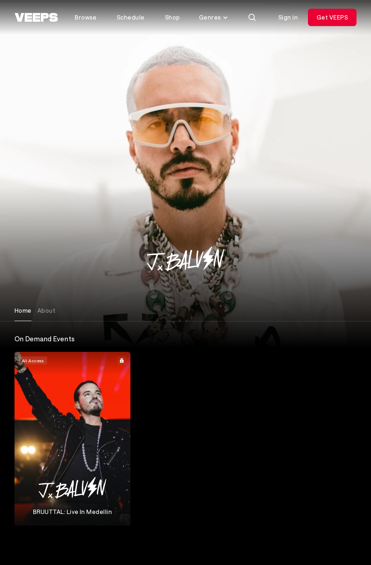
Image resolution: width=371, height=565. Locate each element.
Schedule (131, 17)
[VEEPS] (36, 17)
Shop (172, 17)
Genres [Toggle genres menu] (213, 17)
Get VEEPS (332, 17)
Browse (85, 17)
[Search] (252, 17)
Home (23, 310)
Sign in (288, 17)
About (46, 310)
